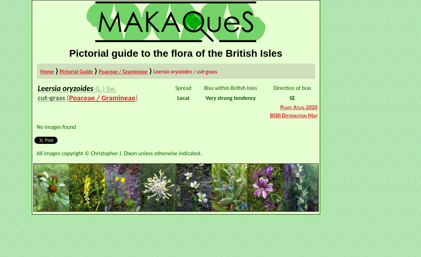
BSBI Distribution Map (294, 115)
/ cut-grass (185, 71)
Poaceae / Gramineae (123, 71)
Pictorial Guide (76, 71)
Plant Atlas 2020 (299, 107)
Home (47, 71)
